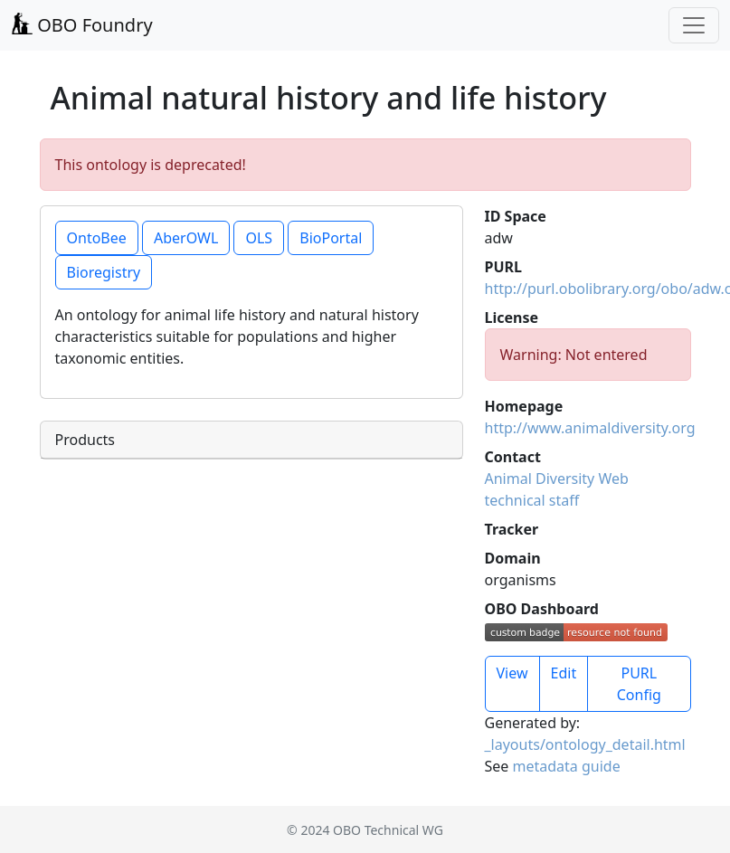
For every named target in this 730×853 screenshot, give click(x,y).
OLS (258, 238)
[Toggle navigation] (693, 25)
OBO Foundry (82, 25)
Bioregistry (104, 272)
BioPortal (330, 238)
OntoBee (97, 238)
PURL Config (639, 684)
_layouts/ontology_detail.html (585, 744)
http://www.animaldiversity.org (590, 428)
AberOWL (186, 238)
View (512, 673)
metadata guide (567, 766)
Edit (564, 673)
